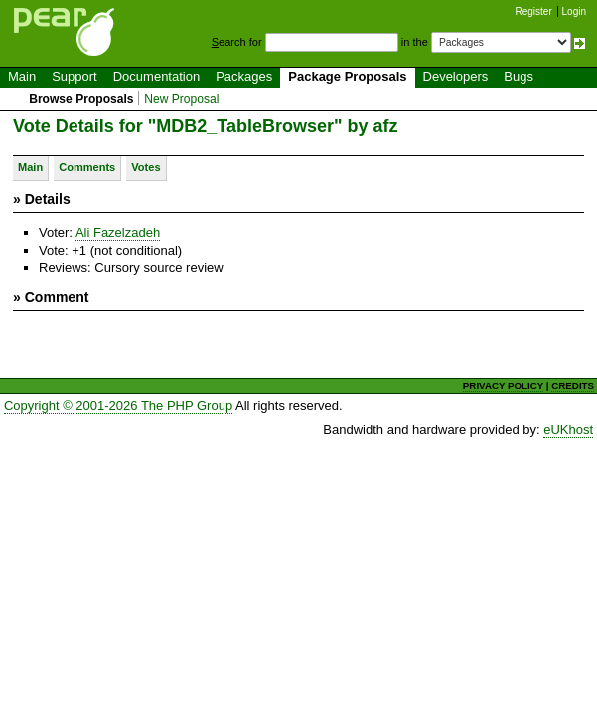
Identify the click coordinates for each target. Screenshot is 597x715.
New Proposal (181, 99)
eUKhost (568, 429)
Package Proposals (347, 77)
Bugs (518, 77)
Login (574, 11)
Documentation (156, 77)
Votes (145, 167)
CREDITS (572, 385)
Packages (244, 77)
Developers (456, 77)
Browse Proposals (81, 99)
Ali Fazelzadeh (117, 232)
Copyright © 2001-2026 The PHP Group (118, 405)
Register (534, 11)
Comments (87, 167)
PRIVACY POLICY (503, 385)
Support (74, 77)
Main (22, 77)
